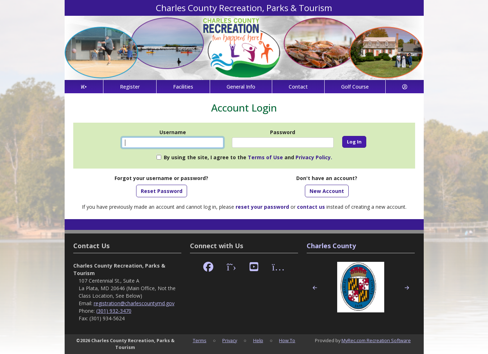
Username (172, 132)
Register (130, 86)
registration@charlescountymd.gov (134, 303)
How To (287, 340)
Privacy (229, 340)
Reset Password (161, 191)
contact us (311, 206)
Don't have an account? (326, 178)
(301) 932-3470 (113, 310)
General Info (241, 86)
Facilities (183, 86)
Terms (199, 340)
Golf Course (355, 86)
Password (282, 132)
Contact (298, 86)
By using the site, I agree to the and (248, 157)
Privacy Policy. (314, 157)
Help (258, 340)
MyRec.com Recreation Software (376, 340)
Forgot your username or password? (161, 178)
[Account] (405, 86)
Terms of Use (265, 157)
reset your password (262, 206)
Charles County (331, 245)
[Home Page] (84, 86)
